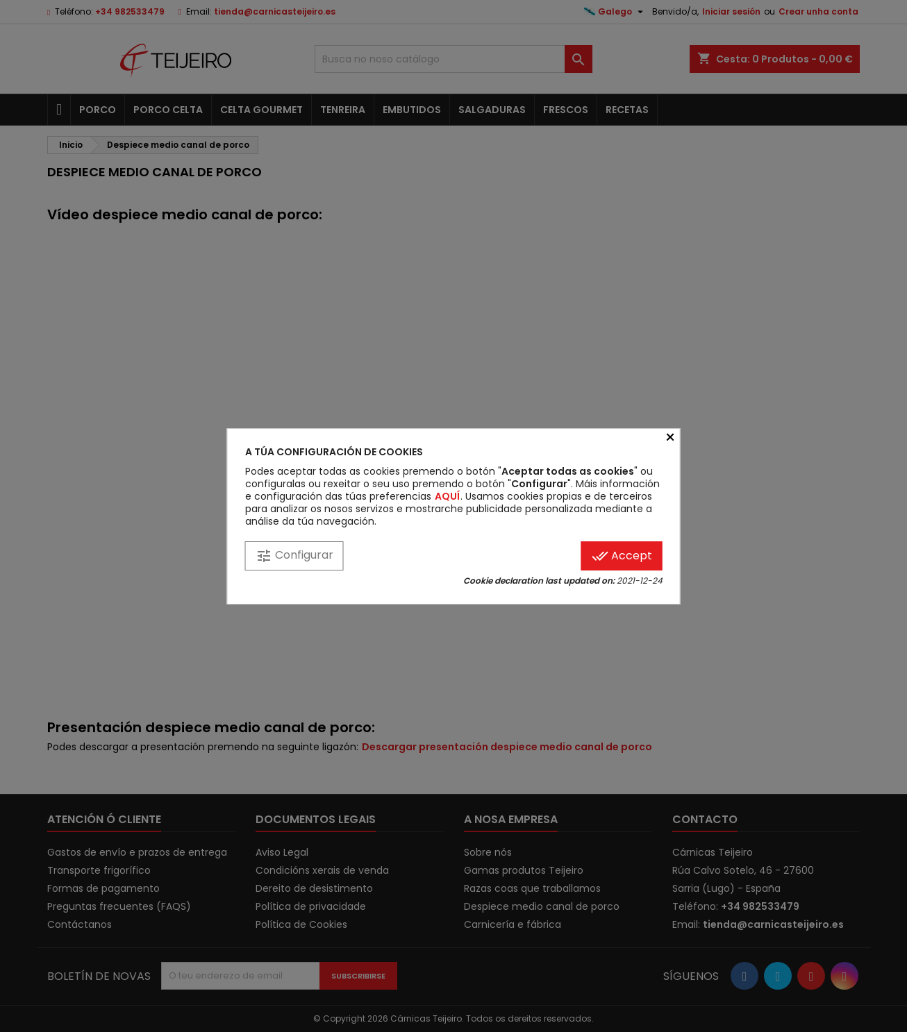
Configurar (294, 555)
